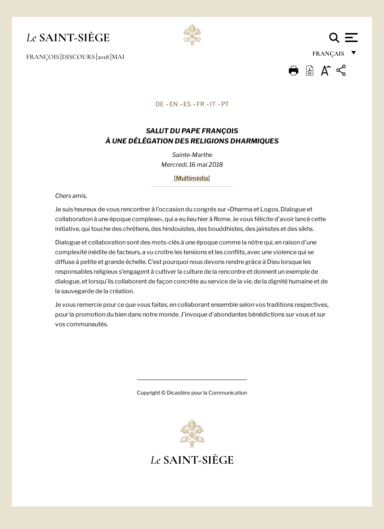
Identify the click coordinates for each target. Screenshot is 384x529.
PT (225, 103)
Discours (79, 57)
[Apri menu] (350, 37)
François (43, 57)
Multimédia (192, 177)
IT (213, 103)
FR (200, 103)
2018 (104, 57)
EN (174, 103)
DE (160, 103)
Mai (118, 57)
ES (187, 103)
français (329, 55)
